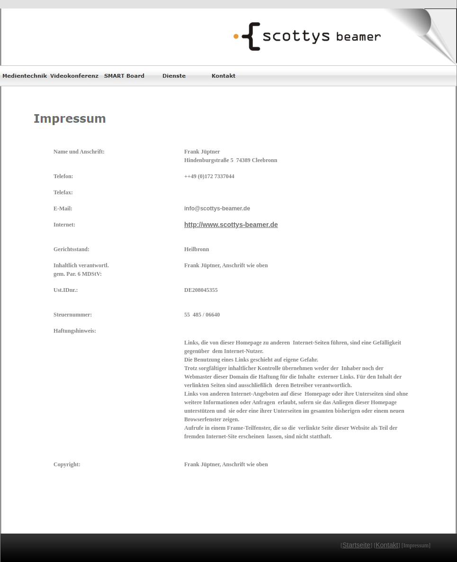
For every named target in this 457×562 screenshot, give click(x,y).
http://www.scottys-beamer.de (231, 224)
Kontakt (387, 545)
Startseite (356, 545)
